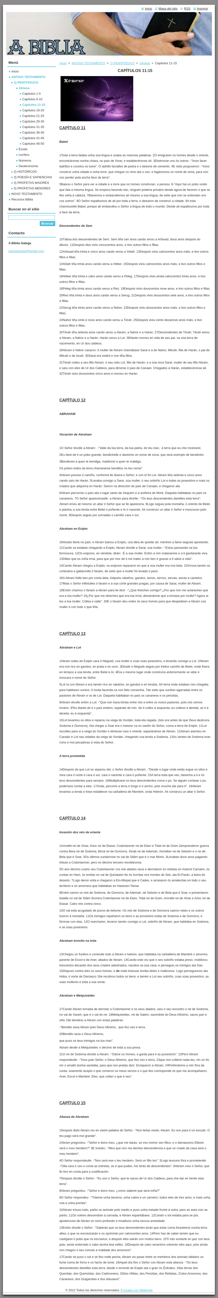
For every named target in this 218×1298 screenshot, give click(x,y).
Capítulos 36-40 (33, 132)
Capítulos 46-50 (33, 143)
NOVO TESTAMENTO (26, 194)
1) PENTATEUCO (122, 63)
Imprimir (202, 8)
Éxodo (23, 149)
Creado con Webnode (138, 1290)
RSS (187, 8)
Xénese (145, 63)
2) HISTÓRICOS (25, 171)
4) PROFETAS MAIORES (31, 183)
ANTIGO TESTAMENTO (88, 63)
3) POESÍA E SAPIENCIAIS (33, 177)
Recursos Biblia (22, 199)
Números (25, 160)
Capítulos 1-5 (31, 93)
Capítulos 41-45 (33, 138)
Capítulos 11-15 (33, 105)
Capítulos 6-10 (32, 99)
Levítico (24, 155)
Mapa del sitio (168, 8)
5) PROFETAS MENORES (32, 188)
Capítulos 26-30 (33, 121)
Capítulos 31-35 (33, 127)
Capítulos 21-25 (33, 116)
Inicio (63, 63)
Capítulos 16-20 (33, 110)
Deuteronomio (28, 166)
